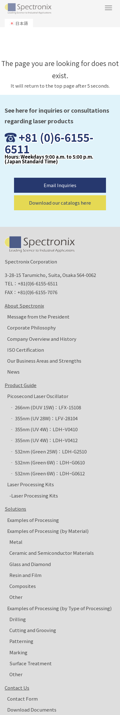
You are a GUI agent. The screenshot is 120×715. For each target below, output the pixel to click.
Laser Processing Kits (30, 484)
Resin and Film (25, 575)
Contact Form (22, 698)
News (13, 371)
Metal (15, 542)
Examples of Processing (33, 520)
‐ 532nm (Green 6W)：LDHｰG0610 (47, 462)
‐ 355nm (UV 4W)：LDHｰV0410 (43, 429)
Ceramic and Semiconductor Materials (51, 552)
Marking (18, 652)
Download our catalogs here (60, 202)
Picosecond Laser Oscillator (37, 396)
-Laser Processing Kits (33, 495)
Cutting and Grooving (32, 630)
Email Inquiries (60, 185)
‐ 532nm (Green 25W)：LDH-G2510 (48, 451)
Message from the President (38, 316)
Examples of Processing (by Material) (48, 531)
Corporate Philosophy (31, 327)
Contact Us (17, 687)
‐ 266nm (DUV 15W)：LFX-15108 (45, 407)
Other (15, 597)
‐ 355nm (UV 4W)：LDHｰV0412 (43, 440)
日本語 (21, 23)
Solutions (15, 508)
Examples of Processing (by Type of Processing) (59, 608)
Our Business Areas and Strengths (44, 360)
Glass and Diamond (30, 564)
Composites (22, 586)
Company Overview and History (41, 338)
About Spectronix (24, 305)
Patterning (21, 641)
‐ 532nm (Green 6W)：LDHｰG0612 (47, 473)
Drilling (17, 619)
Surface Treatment (30, 663)
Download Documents (31, 709)
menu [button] (108, 8)
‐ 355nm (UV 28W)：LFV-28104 (43, 418)
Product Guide (20, 385)
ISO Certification (25, 349)
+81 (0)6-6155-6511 (49, 143)
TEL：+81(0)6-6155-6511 (31, 283)
